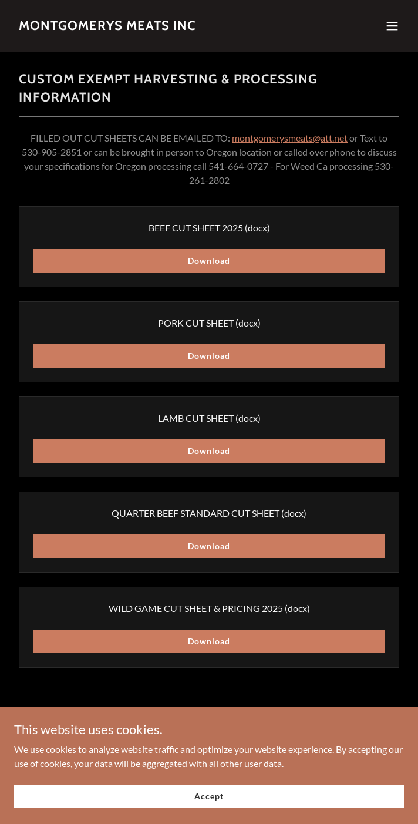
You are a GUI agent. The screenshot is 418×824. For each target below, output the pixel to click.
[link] (107, 26)
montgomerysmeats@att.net (290, 137)
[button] (392, 26)
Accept (208, 796)
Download (209, 260)
